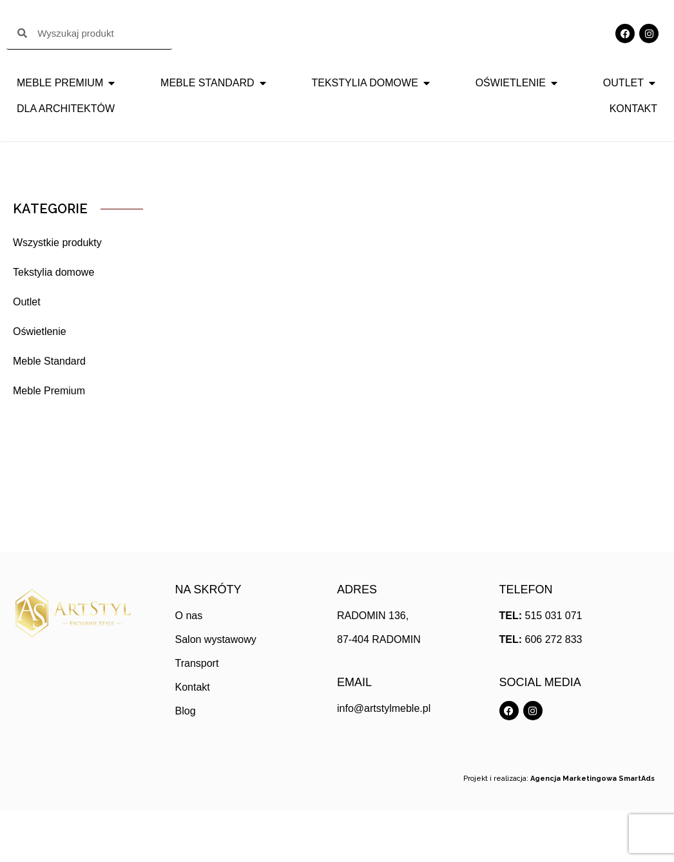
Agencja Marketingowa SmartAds (592, 830)
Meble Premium (49, 442)
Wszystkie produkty (57, 294)
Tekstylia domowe (53, 323)
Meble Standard (49, 412)
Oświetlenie (39, 383)
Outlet (27, 353)
